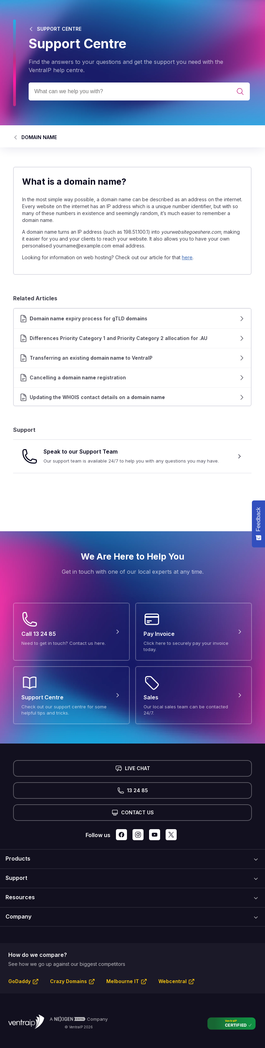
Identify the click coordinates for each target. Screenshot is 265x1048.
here (187, 257)
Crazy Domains (68, 981)
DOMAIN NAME (39, 137)
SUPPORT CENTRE (59, 29)
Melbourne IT (122, 981)
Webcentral (172, 981)
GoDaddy (19, 981)
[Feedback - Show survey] (258, 524)
